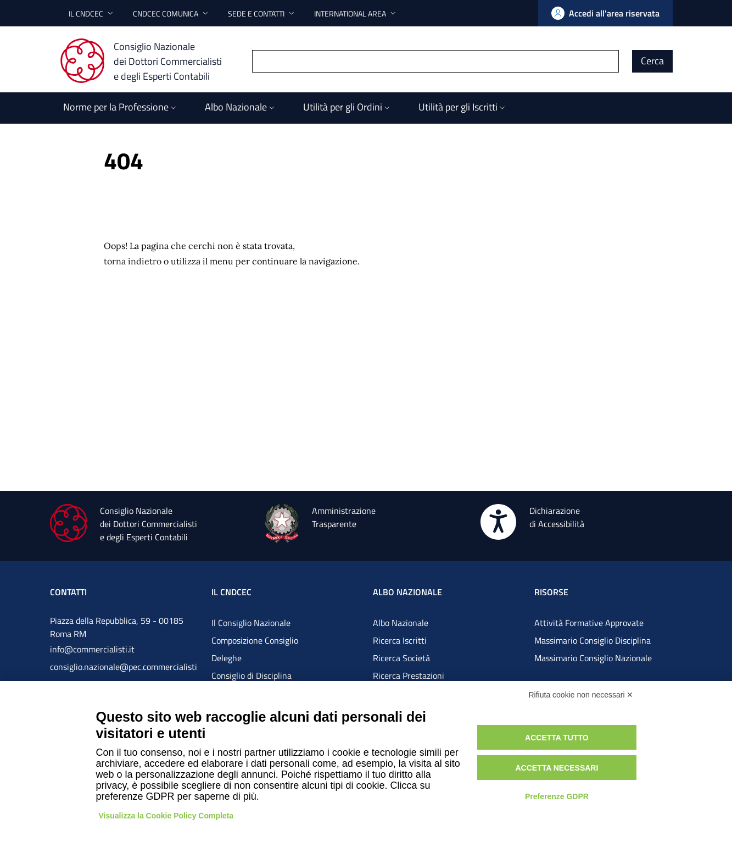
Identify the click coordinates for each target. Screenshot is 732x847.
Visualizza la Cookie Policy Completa (166, 815)
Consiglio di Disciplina (251, 675)
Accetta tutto (557, 737)
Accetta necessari (556, 767)
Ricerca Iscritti (400, 640)
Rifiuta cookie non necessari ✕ (581, 694)
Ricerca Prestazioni (408, 675)
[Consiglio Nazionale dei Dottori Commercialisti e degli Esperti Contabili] (147, 61)
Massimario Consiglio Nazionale (593, 658)
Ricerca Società (401, 658)
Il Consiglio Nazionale (250, 622)
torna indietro (132, 261)
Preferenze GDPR (557, 796)
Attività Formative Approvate (589, 622)
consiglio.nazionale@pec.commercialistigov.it (123, 675)
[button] (92, 13)
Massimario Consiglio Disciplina (592, 640)
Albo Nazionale (400, 622)
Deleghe (226, 658)
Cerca (652, 60)
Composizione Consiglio (254, 640)
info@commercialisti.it (92, 649)
